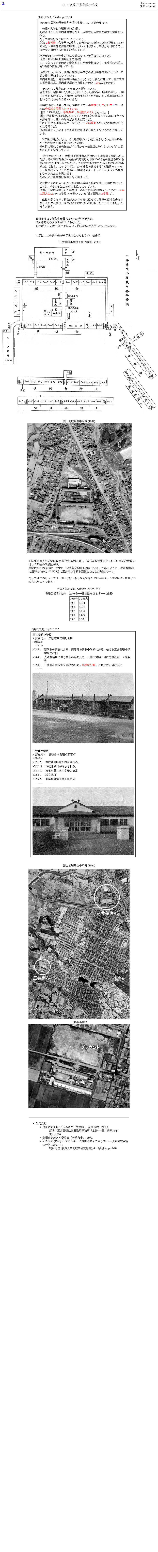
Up (3, 3)
